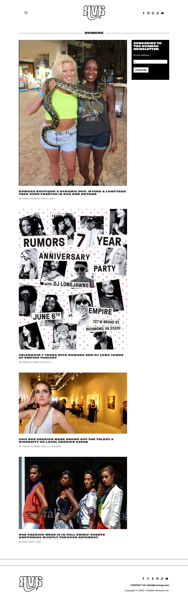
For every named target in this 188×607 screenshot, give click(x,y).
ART (52, 198)
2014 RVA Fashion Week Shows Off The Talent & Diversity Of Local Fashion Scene (66, 441)
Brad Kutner (30, 362)
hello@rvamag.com (158, 585)
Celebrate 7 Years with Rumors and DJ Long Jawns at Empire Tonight (71, 356)
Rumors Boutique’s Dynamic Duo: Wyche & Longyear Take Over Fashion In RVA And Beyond (72, 193)
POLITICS (46, 362)
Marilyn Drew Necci (35, 198)
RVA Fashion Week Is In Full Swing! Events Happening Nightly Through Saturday (62, 536)
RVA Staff (28, 541)
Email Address (142, 55)
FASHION (55, 446)
